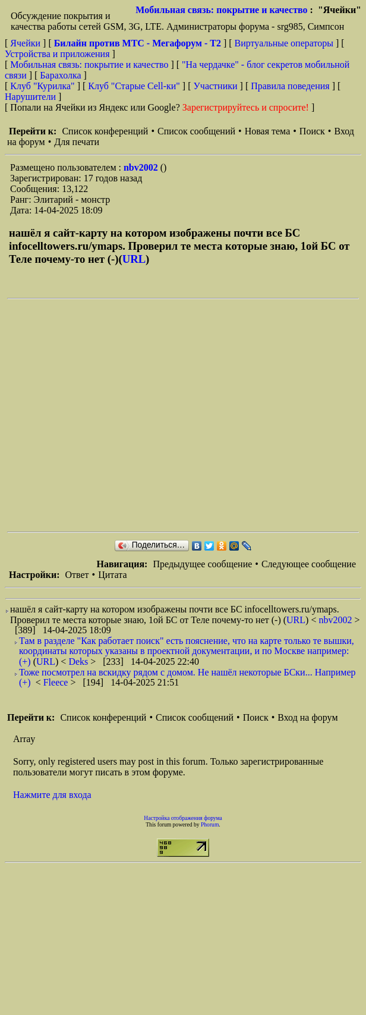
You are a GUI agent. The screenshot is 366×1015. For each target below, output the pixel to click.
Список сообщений (196, 131)
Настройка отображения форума (183, 818)
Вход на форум (307, 717)
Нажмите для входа (52, 795)
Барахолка (60, 75)
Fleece (57, 682)
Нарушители (30, 97)
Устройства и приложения (57, 54)
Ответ (77, 575)
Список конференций (105, 131)
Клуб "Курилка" (42, 86)
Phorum (210, 824)
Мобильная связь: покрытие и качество (221, 10)
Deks (79, 661)
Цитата (112, 575)
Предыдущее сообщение (202, 564)
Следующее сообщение (308, 564)
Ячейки (26, 43)
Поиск (312, 131)
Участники (216, 86)
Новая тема (268, 131)
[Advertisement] (111, 415)
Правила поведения (290, 86)
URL (134, 259)
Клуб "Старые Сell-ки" (134, 86)
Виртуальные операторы (284, 43)
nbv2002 (142, 167)
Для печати (76, 142)
